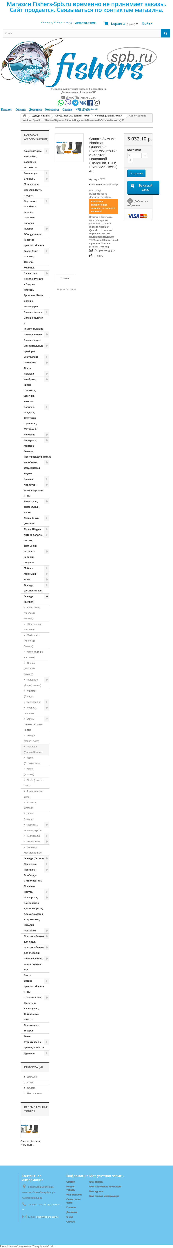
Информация (33, 1067)
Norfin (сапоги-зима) (33, 783)
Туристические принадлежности (34, 1045)
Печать (99, 255)
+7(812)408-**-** (86, 109)
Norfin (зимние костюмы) (33, 655)
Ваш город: (56, 22)
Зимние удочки (33, 334)
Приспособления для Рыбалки (34, 950)
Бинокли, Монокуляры (31, 181)
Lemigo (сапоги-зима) (31, 738)
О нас (30, 1082)
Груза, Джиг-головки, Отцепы (31, 256)
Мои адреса (96, 1191)
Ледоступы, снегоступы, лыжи (31, 507)
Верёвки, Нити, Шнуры (33, 193)
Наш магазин (34, 1093)
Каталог (6, 109)
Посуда (28, 891)
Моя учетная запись (106, 1176)
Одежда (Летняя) (34, 858)
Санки (27, 975)
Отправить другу (105, 250)
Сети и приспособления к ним (34, 986)
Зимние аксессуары (31, 304)
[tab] (65, 278)
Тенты (27, 1036)
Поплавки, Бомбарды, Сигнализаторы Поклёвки (33, 878)
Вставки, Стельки (30, 805)
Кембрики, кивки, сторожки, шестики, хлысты (30, 390)
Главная (71, 1207)
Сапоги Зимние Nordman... (30, 1143)
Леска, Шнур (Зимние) (31, 521)
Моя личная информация (104, 1196)
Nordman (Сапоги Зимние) (33, 749)
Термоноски (33, 841)
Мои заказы (96, 1181)
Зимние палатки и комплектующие (33, 323)
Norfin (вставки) (29, 772)
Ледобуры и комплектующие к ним (33, 490)
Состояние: (96, 184)
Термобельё (33, 702)
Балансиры (31, 173)
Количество (134, 150)
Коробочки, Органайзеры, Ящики (32, 468)
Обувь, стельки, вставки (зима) (33, 724)
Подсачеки (30, 864)
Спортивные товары (31, 1028)
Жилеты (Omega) (30, 693)
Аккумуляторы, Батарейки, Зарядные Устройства (33, 159)
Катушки (29, 373)
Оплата (20, 109)
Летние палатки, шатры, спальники (33, 540)
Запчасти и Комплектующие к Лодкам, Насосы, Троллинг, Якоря (33, 284)
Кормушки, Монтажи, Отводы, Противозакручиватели (37, 448)
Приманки (30, 930)
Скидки (70, 1181)
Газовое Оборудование (32, 231)
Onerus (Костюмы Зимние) (29, 668)
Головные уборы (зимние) (32, 682)
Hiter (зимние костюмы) (33, 627)
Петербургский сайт (44, 1246)
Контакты (52, 109)
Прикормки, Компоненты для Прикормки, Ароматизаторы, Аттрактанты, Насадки (33, 911)
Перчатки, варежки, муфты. (33, 827)
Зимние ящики (32, 340)
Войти (147, 23)
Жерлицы (29, 267)
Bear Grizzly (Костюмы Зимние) (32, 613)
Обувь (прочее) (29, 816)
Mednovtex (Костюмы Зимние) (31, 641)
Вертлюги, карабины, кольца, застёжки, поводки (30, 212)
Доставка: (94, 197)
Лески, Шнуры (32, 529)
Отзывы (62, 278)
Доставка (35, 109)
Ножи (27, 579)
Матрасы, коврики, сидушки (29, 557)
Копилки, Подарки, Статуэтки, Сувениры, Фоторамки (30, 418)
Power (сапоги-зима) (33, 794)
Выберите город (98, 193)
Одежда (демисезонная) (33, 588)
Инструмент (31, 357)
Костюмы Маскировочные (33, 850)
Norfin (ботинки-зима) (32, 760)
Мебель (28, 568)
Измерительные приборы (33, 348)
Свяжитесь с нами (85, 22)
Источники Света (30, 365)
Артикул (94, 179)
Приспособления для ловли (34, 939)
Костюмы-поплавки (31, 710)
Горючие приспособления (34, 242)
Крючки (28, 479)
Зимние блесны (33, 312)
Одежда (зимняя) (29, 599)
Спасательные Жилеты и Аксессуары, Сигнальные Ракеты (32, 1008)
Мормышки (30, 573)
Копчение (29, 434)
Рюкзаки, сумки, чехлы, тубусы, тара (33, 964)
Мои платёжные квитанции (105, 1186)
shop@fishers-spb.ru (78, 97)
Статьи (67, 109)
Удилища (29, 1053)
